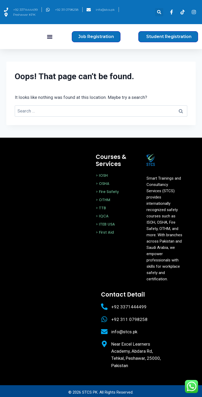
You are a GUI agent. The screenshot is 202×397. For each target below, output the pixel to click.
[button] (159, 12)
